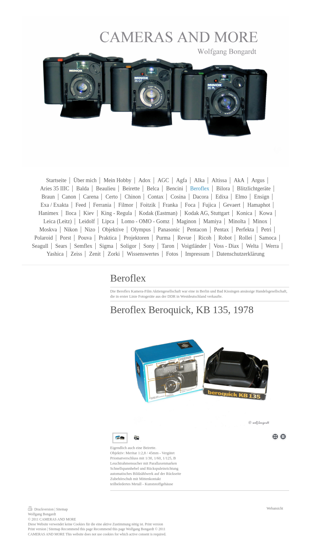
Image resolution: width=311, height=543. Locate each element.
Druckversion (41, 509)
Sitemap (62, 509)
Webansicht (275, 508)
